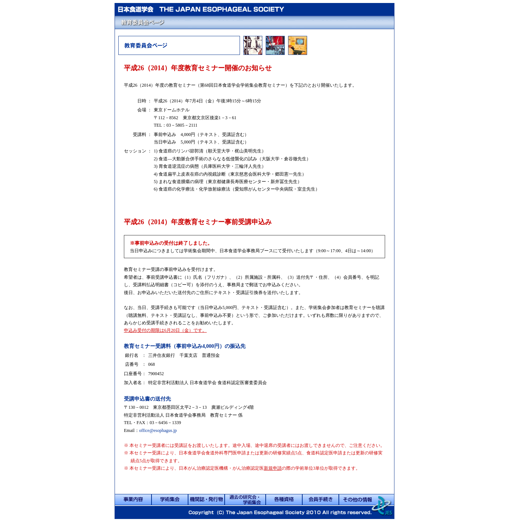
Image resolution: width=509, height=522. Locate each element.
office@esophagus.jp (158, 430)
